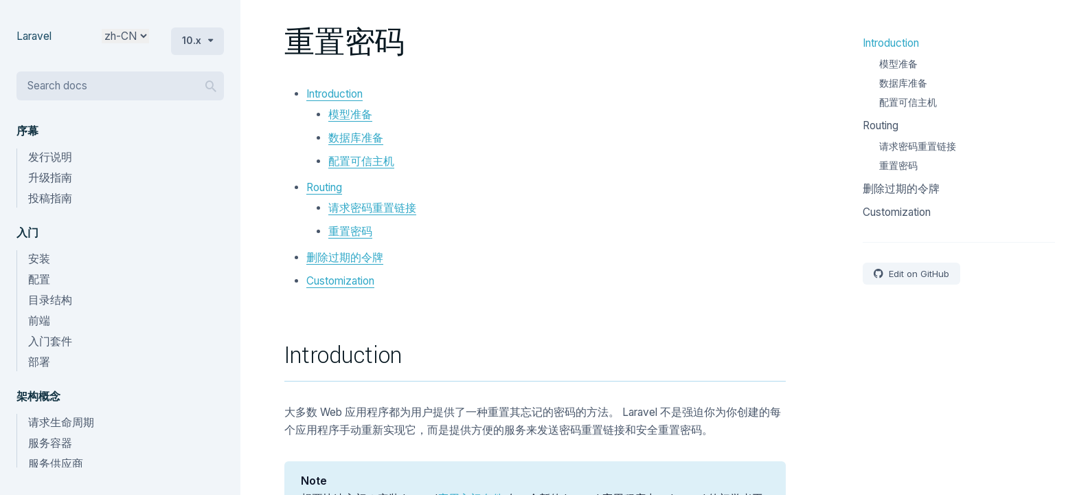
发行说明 (50, 157)
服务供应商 (55, 463)
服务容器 (50, 443)
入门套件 (50, 341)
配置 (39, 279)
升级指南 (50, 177)
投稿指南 (50, 198)
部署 (39, 361)
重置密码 (350, 231)
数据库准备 (355, 137)
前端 (39, 320)
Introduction (334, 93)
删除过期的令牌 (344, 257)
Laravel (34, 36)
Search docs (57, 85)
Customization (340, 280)
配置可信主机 (361, 161)
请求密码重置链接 (372, 207)
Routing (324, 187)
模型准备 (350, 114)
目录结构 (50, 300)
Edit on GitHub (917, 273)
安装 (39, 258)
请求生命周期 (61, 422)
